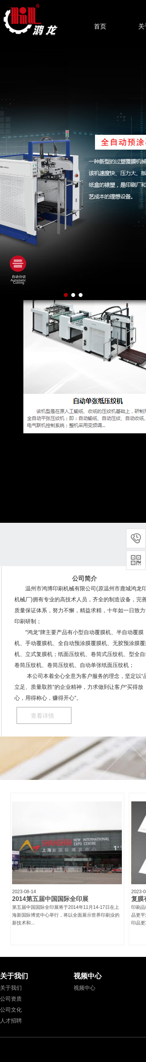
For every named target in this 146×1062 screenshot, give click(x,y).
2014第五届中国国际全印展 (50, 899)
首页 (100, 26)
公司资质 (11, 999)
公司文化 (11, 1010)
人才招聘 (11, 1020)
